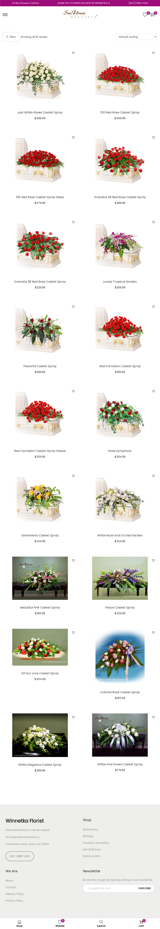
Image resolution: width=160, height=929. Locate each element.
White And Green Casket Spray (120, 764)
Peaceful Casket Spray (40, 366)
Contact (11, 887)
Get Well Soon (92, 849)
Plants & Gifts (91, 856)
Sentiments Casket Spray (40, 535)
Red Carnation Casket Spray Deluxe (40, 451)
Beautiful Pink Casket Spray (40, 607)
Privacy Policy (14, 900)
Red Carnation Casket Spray (120, 366)
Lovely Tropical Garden (120, 282)
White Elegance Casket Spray (40, 765)
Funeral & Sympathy (96, 843)
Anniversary (90, 829)
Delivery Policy (15, 894)
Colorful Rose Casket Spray (120, 692)
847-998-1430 (20, 856)
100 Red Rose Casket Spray (120, 112)
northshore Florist (17, 844)
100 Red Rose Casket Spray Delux (40, 197)
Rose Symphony (120, 451)
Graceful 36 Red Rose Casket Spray (40, 282)
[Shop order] (136, 37)
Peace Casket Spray (120, 607)
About (9, 880)
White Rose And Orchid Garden (120, 535)
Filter (11, 37)
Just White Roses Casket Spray (39, 112)
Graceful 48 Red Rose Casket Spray (120, 197)
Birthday (88, 836)
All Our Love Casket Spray (40, 673)
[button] (73, 53)
